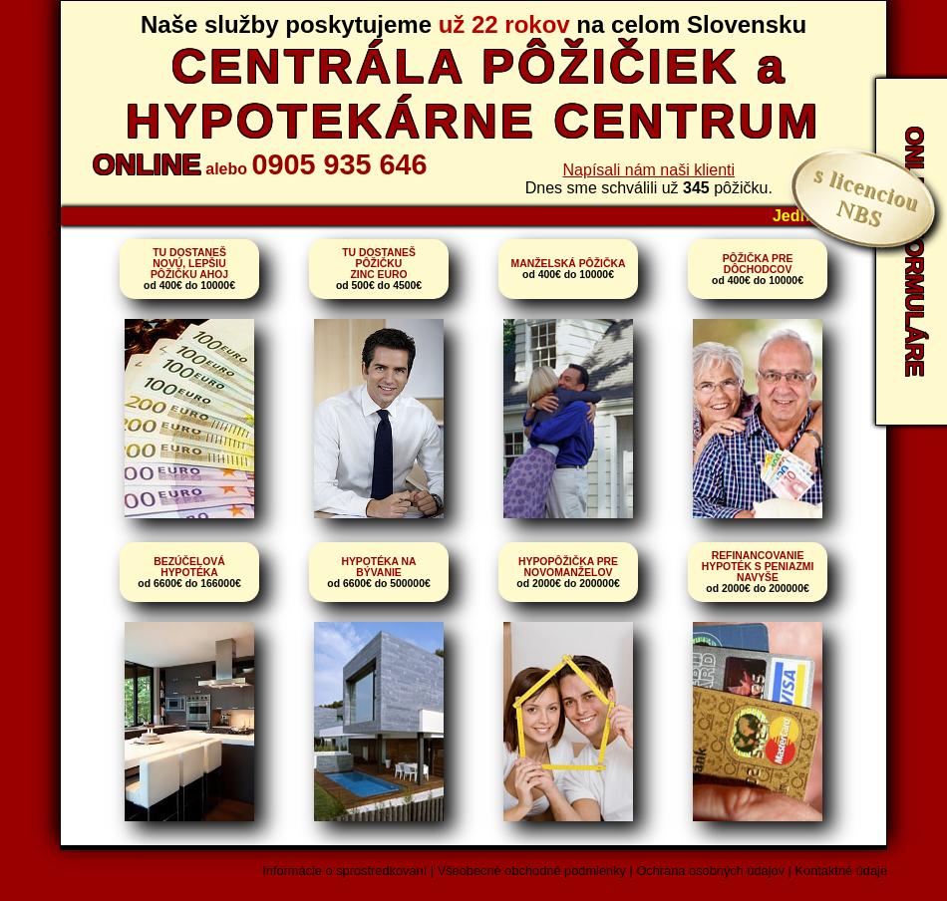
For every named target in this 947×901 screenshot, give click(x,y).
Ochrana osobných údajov (710, 870)
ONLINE (147, 164)
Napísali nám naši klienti (649, 169)
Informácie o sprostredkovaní (344, 870)
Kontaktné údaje (841, 870)
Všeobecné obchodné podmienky (532, 870)
